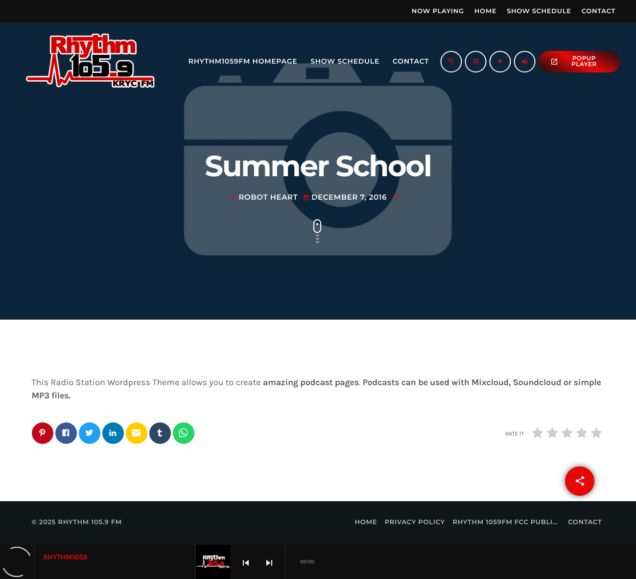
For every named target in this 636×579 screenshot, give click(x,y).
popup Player (573, 61)
